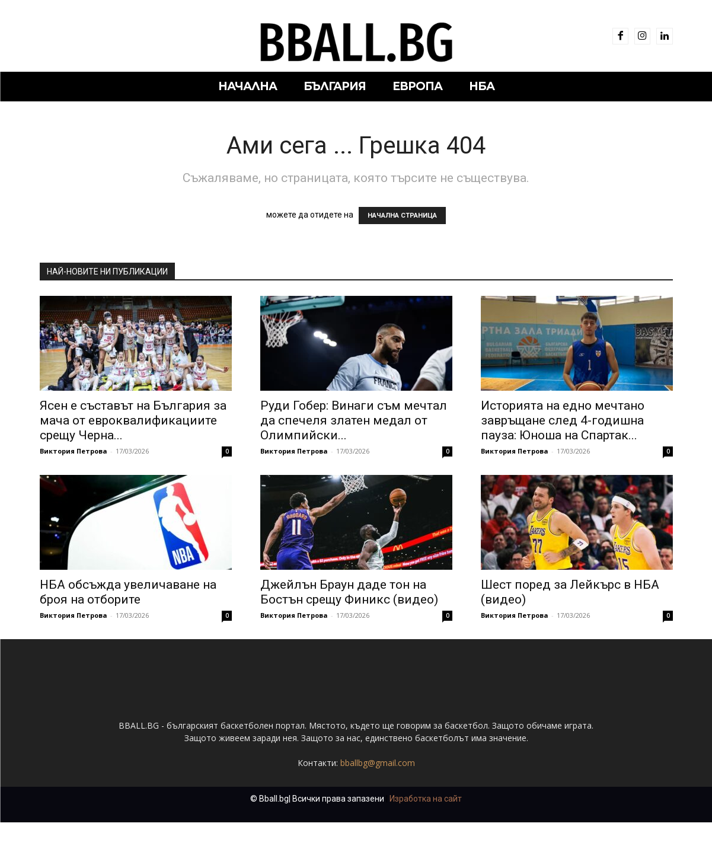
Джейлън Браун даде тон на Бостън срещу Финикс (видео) (349, 592)
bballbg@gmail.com (377, 762)
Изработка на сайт (425, 798)
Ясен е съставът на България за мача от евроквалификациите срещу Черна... (133, 420)
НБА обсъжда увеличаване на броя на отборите (128, 592)
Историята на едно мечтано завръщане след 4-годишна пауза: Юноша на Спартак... (562, 420)
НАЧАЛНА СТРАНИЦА (402, 215)
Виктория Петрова (73, 450)
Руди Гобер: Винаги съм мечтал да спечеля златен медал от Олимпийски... (353, 420)
